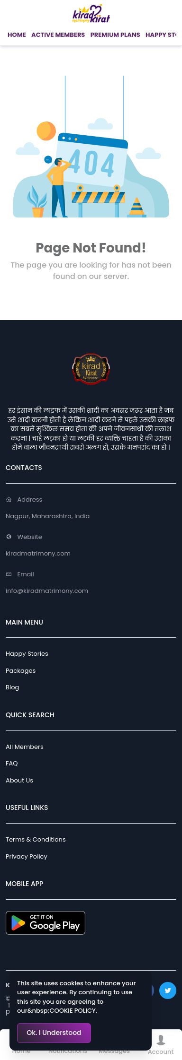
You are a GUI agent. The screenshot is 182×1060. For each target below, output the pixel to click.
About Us (19, 780)
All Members (25, 746)
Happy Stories (27, 653)
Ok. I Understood (54, 1032)
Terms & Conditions (36, 839)
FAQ (12, 763)
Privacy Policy (26, 856)
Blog (12, 687)
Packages (21, 670)
